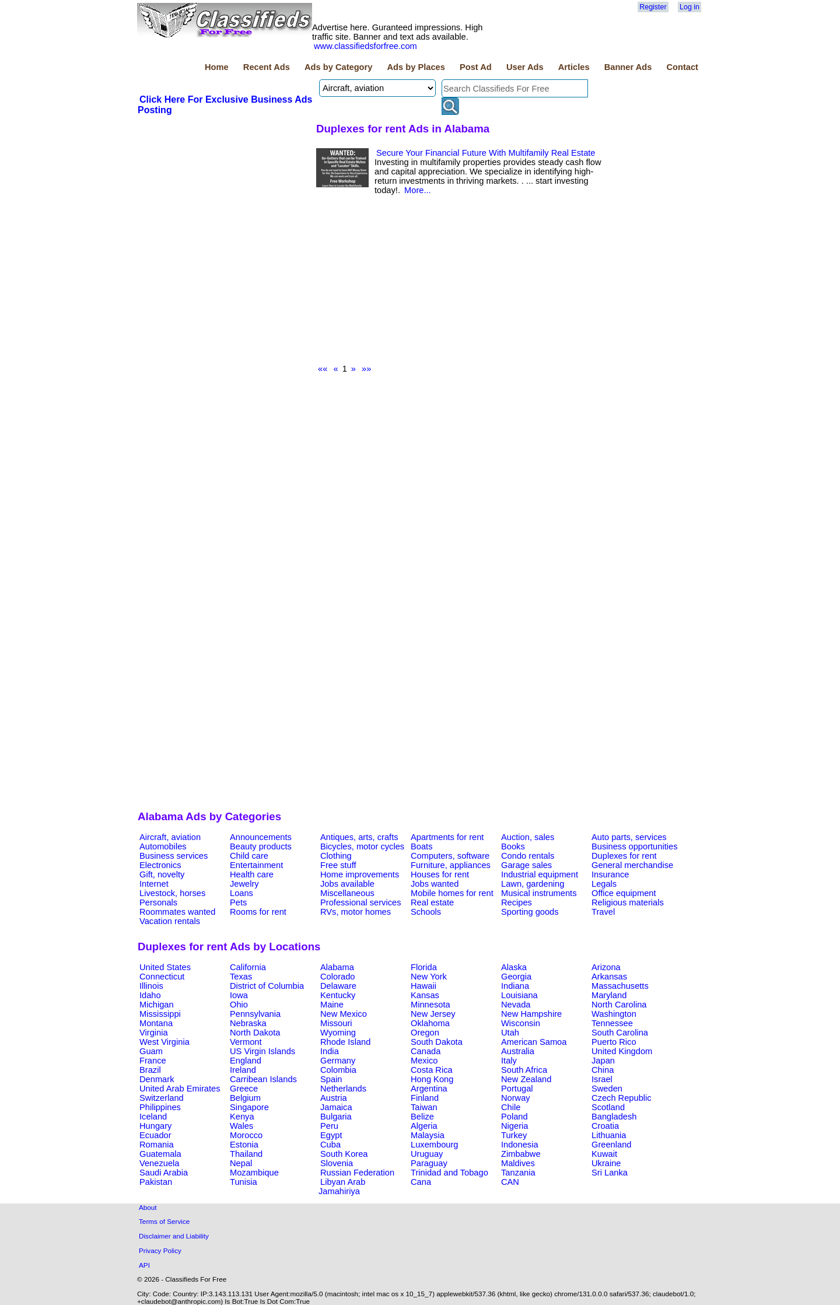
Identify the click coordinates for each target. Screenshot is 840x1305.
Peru (329, 1126)
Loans (241, 893)
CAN (510, 1182)
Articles (574, 67)
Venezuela (159, 1163)
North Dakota (255, 1032)
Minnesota (430, 1004)
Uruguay (427, 1154)
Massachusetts (620, 986)
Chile (510, 1107)
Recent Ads (266, 67)
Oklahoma (430, 1023)
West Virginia (164, 1042)
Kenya (242, 1116)
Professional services (360, 902)
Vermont (246, 1042)
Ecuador (155, 1135)
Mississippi (160, 1014)
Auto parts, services (629, 837)
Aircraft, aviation (170, 837)
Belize (422, 1116)
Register (652, 7)
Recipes (516, 902)
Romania (156, 1144)
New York (429, 976)
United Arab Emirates (179, 1088)
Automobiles (163, 846)
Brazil (150, 1070)
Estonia (244, 1144)
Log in (689, 7)
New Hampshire (531, 1014)
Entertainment (256, 865)
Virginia (153, 1032)
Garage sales (526, 865)
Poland (514, 1116)
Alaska (514, 967)
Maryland (609, 995)
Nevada (516, 1004)
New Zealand (526, 1079)
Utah (510, 1032)
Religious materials (628, 902)
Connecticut (161, 976)
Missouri (336, 1023)
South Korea (344, 1154)
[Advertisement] (225, 204)
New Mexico (343, 1014)
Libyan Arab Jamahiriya (341, 1186)
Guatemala (160, 1154)
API (144, 1265)
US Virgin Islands (262, 1051)
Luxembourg (434, 1144)
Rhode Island (345, 1042)
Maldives (518, 1163)
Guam (151, 1051)
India (329, 1051)
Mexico (424, 1060)
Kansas (425, 995)
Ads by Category (338, 67)
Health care (252, 874)
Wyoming (338, 1032)
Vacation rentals (169, 921)
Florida (424, 967)
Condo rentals (527, 855)
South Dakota (437, 1042)
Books (513, 846)
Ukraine (606, 1163)
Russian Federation (357, 1172)
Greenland (611, 1144)
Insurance (610, 874)
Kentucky (337, 995)
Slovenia (336, 1163)
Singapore (249, 1107)
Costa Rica (432, 1070)
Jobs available (347, 883)
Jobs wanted (435, 883)
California (248, 967)
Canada (425, 1051)
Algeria (424, 1126)
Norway (515, 1098)
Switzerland (161, 1098)
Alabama (337, 967)
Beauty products (261, 846)
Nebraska (248, 1023)
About (148, 1207)
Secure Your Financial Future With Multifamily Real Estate (486, 153)
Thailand (246, 1154)
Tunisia (243, 1182)
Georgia (516, 976)
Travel (603, 911)
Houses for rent (440, 874)
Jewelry (244, 883)
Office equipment (624, 893)
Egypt (331, 1135)
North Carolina (619, 1004)
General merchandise (632, 865)
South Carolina (620, 1032)
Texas (241, 976)
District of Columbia (267, 986)
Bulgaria (336, 1116)
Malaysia (427, 1135)
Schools (426, 911)
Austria (333, 1098)
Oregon (425, 1032)
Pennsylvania (255, 1014)
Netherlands (343, 1088)
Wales (241, 1126)
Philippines (160, 1107)
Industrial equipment (539, 874)
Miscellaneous (347, 893)
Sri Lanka (610, 1172)
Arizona (606, 967)
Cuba (330, 1144)
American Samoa (533, 1042)
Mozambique (254, 1172)
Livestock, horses (172, 893)
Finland (425, 1098)
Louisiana (519, 995)
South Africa (524, 1070)
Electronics (160, 865)
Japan (603, 1060)
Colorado (337, 976)
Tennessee (612, 1023)
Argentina (429, 1088)
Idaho (150, 995)
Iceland (153, 1116)
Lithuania (609, 1135)
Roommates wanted (177, 911)
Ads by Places (416, 67)
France (152, 1060)
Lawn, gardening (532, 883)
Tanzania (518, 1172)
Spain (331, 1079)
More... (417, 190)
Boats (421, 846)
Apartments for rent (447, 837)
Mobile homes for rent (452, 893)
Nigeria (514, 1126)
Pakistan (155, 1182)
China (603, 1070)
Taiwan (424, 1107)
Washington (614, 1014)
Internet (154, 883)
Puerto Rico (614, 1042)
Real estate (432, 902)
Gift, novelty (161, 874)
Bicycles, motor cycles (362, 846)
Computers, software (450, 855)
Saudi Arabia (163, 1172)
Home (217, 67)
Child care (249, 855)
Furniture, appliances (451, 865)
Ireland (243, 1070)
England (245, 1060)
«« (322, 368)
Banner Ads (628, 67)
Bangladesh (614, 1116)
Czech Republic (622, 1098)
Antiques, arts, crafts (359, 837)
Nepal (241, 1163)
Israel (602, 1079)
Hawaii (423, 986)
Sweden (607, 1088)
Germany (337, 1060)
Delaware (338, 986)
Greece (244, 1088)
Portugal (517, 1088)
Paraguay (429, 1163)
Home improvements (359, 874)
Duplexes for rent (624, 855)
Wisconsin (520, 1023)
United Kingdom (622, 1051)
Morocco (246, 1135)
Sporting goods (530, 911)
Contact (682, 67)
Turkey (514, 1135)
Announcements (261, 837)
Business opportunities (634, 846)
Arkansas (609, 976)
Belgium (245, 1098)
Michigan (156, 1004)
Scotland (608, 1107)
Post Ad (476, 67)
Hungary (155, 1126)
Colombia (338, 1070)
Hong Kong (432, 1079)
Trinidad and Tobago (449, 1172)
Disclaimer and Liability (174, 1236)
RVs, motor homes (355, 911)
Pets (238, 902)
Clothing (336, 855)
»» (366, 368)
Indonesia (519, 1144)
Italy (509, 1060)
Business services (173, 855)
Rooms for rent (258, 911)
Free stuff (338, 865)
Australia (517, 1051)
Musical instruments (539, 893)
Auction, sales (527, 837)
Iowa (239, 995)
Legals (604, 883)
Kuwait (604, 1154)
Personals (158, 902)
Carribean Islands (263, 1079)
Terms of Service (164, 1221)
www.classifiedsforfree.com (365, 46)
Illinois (151, 986)
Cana (421, 1182)
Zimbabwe (521, 1154)
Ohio (239, 1004)
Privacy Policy (160, 1250)
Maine (332, 1004)
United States (165, 967)
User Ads (525, 67)
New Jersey (433, 1014)
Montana (156, 1023)
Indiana (515, 986)
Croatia (605, 1126)
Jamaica (336, 1107)
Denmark (156, 1079)
